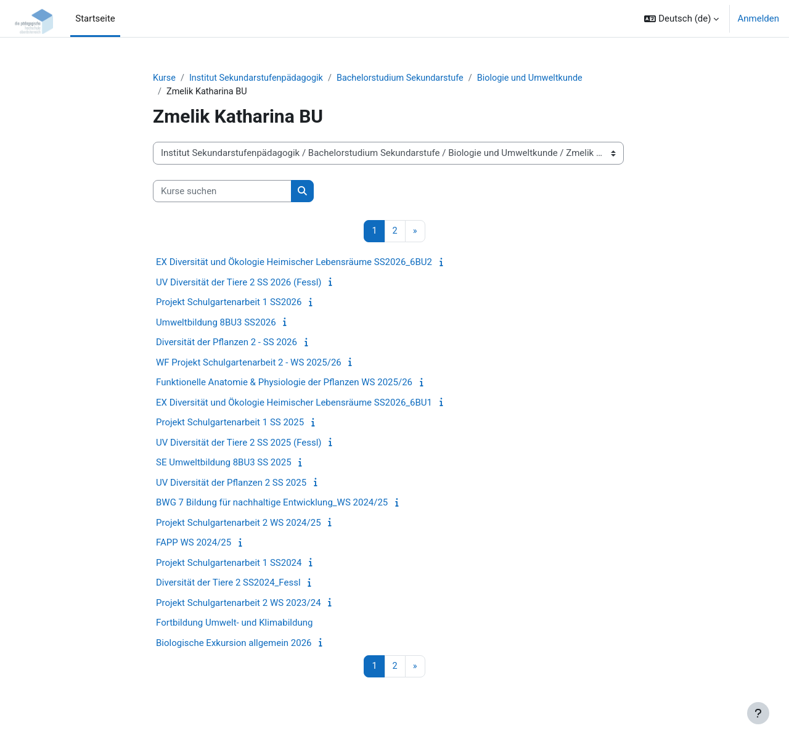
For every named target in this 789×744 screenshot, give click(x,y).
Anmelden (758, 18)
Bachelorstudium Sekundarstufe (409, 78)
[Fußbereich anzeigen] (758, 713)
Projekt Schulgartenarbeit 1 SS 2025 (230, 424)
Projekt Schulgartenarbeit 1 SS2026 (228, 303)
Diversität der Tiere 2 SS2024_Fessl (228, 584)
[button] (681, 18)
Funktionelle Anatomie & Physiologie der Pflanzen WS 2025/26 (284, 384)
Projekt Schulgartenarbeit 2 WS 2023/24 (238, 604)
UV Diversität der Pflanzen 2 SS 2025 (231, 483)
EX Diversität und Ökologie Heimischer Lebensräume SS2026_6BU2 (294, 263)
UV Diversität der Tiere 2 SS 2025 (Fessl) (239, 443)
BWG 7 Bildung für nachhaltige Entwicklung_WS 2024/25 (272, 504)
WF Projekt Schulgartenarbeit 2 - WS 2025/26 (248, 363)
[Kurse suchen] (222, 192)
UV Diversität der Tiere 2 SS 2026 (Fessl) (239, 283)
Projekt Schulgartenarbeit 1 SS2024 (228, 564)
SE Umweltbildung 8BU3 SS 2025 (224, 464)
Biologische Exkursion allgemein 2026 (234, 644)
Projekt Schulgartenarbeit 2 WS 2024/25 (238, 523)
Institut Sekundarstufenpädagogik (259, 78)
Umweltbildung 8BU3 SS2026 (216, 323)
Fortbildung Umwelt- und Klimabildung (234, 624)
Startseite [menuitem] (95, 18)
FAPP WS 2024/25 (193, 544)
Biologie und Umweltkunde (542, 78)
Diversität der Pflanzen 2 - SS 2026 (226, 344)
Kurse (164, 78)
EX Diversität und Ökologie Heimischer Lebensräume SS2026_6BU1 (294, 403)
